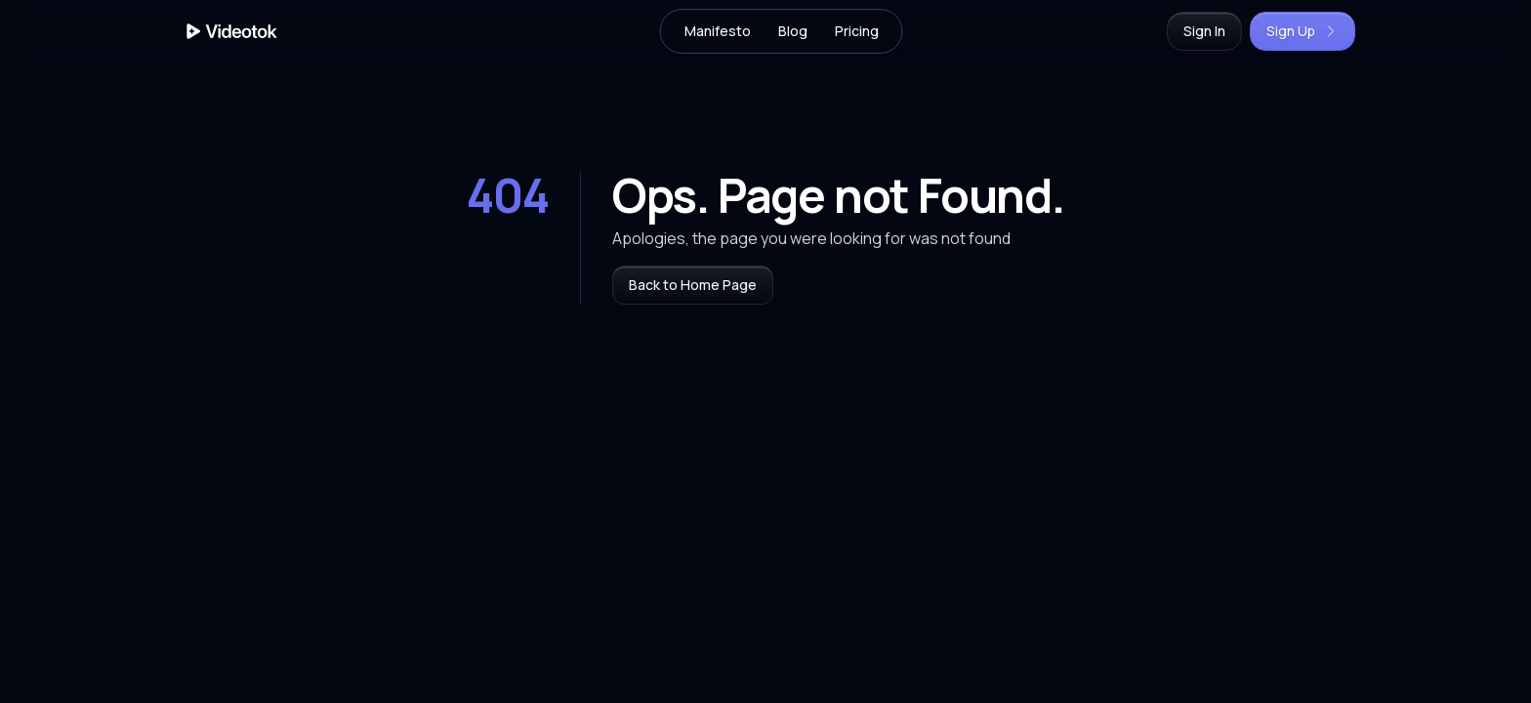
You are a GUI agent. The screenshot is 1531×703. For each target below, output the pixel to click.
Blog (792, 30)
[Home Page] (232, 31)
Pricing (857, 30)
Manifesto (717, 30)
